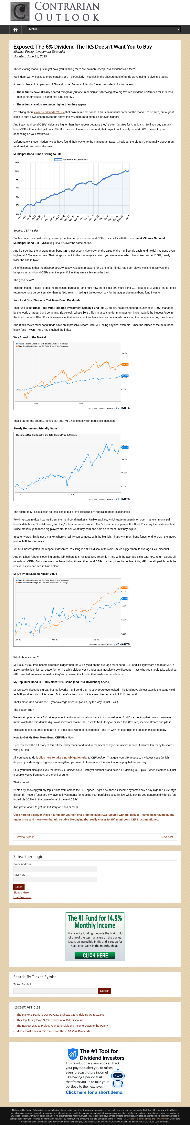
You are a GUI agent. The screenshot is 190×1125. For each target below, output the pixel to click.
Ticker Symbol (22, 984)
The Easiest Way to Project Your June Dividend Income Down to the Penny (62, 1025)
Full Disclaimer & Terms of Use (136, 1119)
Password (19, 874)
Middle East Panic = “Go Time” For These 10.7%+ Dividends (53, 1031)
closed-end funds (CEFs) (49, 112)
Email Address (22, 864)
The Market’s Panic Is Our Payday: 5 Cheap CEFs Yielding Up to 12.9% (60, 1014)
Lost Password (22, 897)
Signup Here (21, 892)
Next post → (169, 837)
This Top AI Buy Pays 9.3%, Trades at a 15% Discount (49, 1020)
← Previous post (23, 837)
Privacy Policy (162, 1119)
